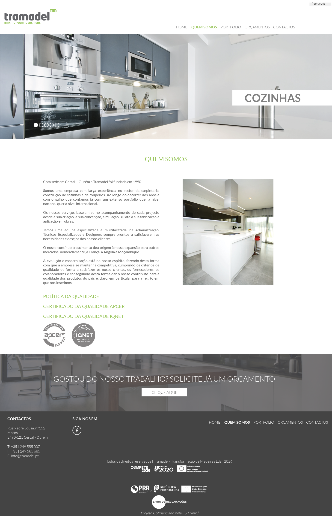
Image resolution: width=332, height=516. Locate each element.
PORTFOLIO (230, 27)
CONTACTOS (284, 27)
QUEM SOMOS (204, 27)
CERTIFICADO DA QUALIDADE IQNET (83, 316)
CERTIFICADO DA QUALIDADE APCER (84, 306)
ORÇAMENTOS (257, 27)
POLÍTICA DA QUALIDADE (71, 296)
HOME (182, 27)
